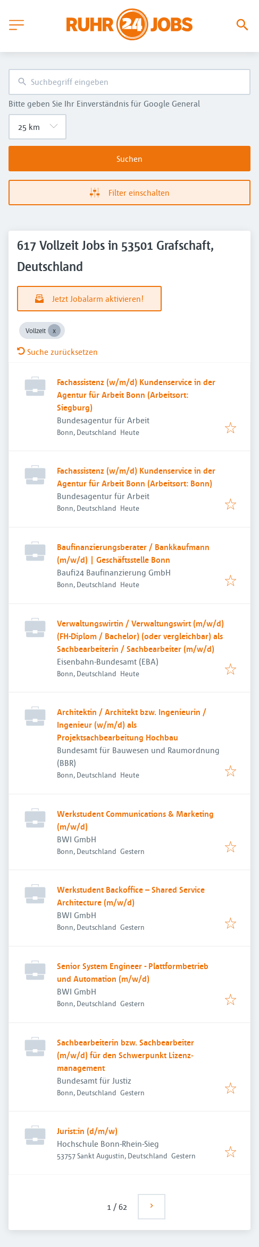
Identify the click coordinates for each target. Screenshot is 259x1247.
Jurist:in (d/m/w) (87, 1131)
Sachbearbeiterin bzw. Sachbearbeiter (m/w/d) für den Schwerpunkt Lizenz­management (125, 1055)
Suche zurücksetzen (57, 351)
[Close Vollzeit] (54, 330)
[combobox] (129, 82)
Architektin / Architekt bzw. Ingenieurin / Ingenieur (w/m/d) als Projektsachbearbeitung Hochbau (131, 725)
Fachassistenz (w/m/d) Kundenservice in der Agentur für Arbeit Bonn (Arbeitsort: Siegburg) (136, 395)
